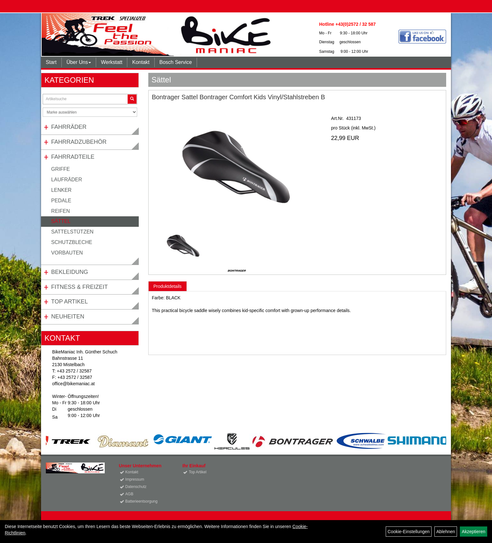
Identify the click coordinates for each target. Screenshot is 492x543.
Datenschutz (136, 486)
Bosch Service (175, 62)
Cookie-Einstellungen (409, 531)
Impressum (134, 479)
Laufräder (66, 179)
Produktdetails (167, 286)
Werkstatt (111, 62)
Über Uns (79, 62)
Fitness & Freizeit (79, 287)
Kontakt (140, 62)
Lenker (61, 190)
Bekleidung (69, 272)
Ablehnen (445, 531)
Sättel (60, 221)
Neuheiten (67, 316)
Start (51, 62)
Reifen (60, 211)
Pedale (61, 200)
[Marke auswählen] (90, 112)
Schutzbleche (71, 242)
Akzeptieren (473, 531)
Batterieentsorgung (141, 501)
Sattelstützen (72, 231)
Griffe (60, 169)
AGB (129, 494)
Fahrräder (69, 127)
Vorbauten (67, 252)
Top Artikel (69, 301)
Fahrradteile (73, 157)
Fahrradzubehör (79, 142)
